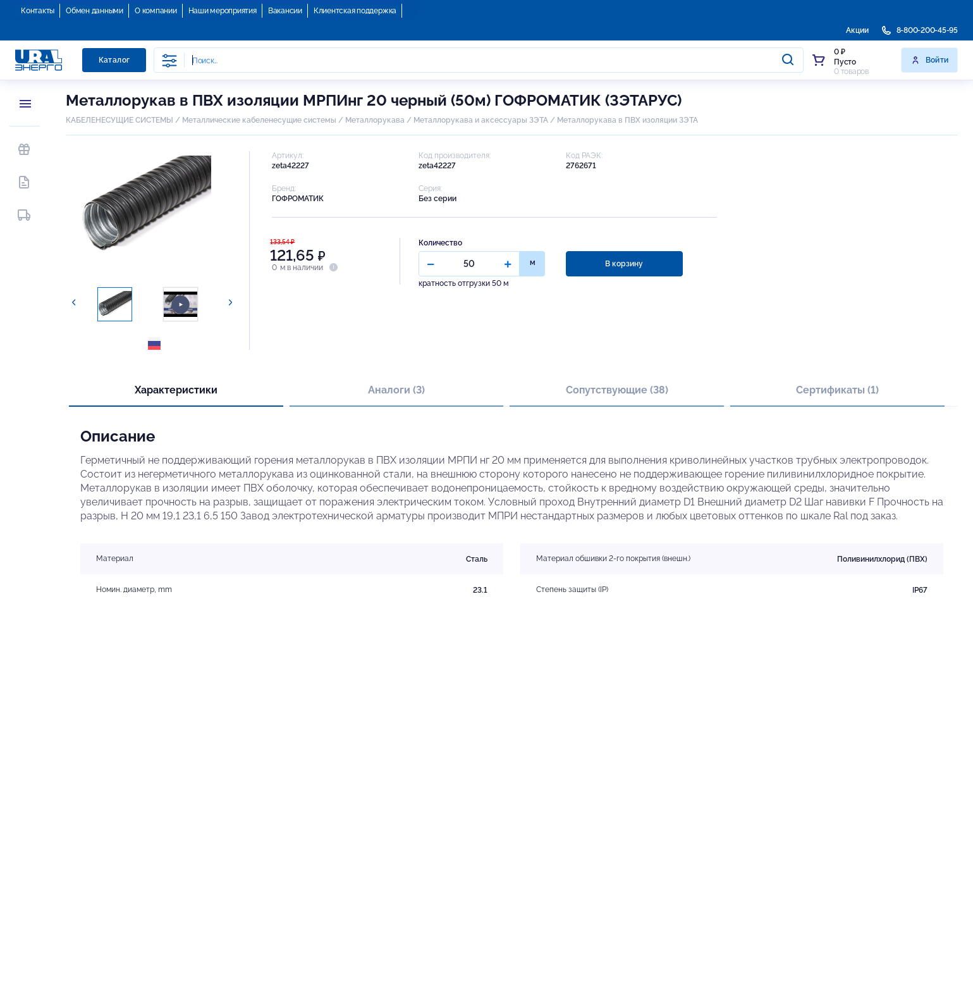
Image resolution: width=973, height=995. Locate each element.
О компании (156, 10)
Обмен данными (94, 10)
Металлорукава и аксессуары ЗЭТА (480, 120)
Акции (857, 30)
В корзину (624, 263)
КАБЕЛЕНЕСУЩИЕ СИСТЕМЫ (119, 120)
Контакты (37, 10)
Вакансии (285, 10)
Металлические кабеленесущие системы (260, 120)
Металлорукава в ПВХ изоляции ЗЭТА (627, 120)
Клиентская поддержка (355, 10)
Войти (929, 60)
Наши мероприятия (222, 10)
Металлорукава (375, 120)
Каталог (114, 60)
